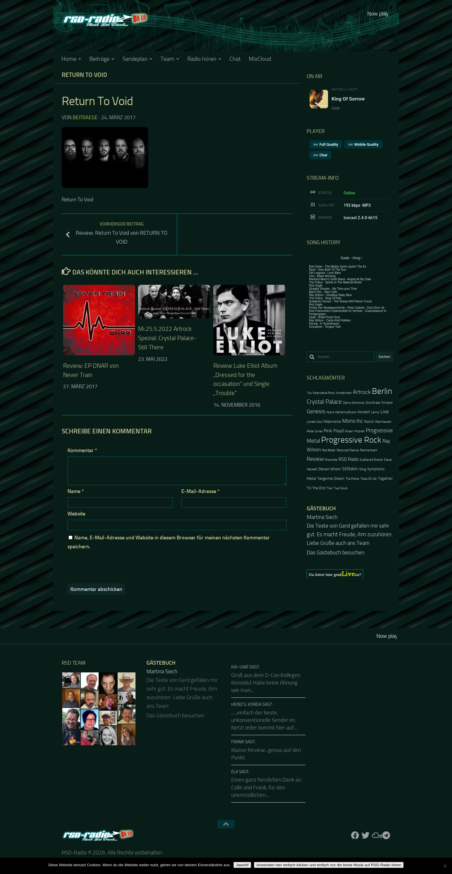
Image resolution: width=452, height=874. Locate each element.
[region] (350, 574)
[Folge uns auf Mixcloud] (376, 835)
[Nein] (445, 866)
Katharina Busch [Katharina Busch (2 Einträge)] (346, 412)
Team (167, 58)
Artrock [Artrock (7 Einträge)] (362, 391)
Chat (235, 58)
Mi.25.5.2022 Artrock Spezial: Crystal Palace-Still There (167, 338)
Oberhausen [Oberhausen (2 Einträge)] (383, 422)
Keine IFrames (269, 30)
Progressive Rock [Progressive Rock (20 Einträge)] (351, 440)
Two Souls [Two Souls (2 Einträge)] (340, 488)
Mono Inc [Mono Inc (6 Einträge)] (352, 421)
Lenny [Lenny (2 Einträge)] (375, 412)
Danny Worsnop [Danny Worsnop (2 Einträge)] (353, 403)
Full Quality (326, 144)
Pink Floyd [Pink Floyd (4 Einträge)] (334, 430)
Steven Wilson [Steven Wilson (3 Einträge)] (329, 469)
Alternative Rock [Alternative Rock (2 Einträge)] (324, 393)
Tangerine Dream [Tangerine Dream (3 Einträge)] (330, 478)
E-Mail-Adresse (200, 491)
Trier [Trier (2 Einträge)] (329, 488)
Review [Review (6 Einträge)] (315, 459)
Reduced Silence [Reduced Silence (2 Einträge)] (348, 450)
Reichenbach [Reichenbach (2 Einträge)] (368, 450)
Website (76, 514)
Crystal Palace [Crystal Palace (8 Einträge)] (324, 401)
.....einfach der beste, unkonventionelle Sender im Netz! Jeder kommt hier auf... (264, 720)
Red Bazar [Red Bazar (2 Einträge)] (329, 450)
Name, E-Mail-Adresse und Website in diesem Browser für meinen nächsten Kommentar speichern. (168, 542)
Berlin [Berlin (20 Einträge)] (382, 391)
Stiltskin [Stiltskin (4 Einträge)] (350, 468)
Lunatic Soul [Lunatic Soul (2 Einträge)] (315, 422)
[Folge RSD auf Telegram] (386, 835)
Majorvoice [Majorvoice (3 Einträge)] (332, 421)
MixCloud (260, 58)
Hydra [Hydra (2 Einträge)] (330, 412)
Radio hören (201, 58)
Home (68, 58)
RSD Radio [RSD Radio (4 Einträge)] (348, 459)
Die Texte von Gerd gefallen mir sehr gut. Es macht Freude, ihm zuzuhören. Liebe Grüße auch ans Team (350, 534)
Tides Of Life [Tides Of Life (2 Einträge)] (368, 479)
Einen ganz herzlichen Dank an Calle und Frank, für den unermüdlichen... (266, 787)
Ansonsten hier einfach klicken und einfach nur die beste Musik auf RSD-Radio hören (328, 865)
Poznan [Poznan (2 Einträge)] (360, 431)
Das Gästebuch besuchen (335, 552)
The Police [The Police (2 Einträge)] (352, 479)
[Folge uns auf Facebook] (355, 835)
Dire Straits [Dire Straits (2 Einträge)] (373, 403)
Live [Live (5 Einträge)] (385, 411)
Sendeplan (135, 58)
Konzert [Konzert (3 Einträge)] (364, 412)
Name (75, 491)
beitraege (85, 117)
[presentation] (106, 566)
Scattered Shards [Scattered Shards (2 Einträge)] (371, 460)
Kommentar (82, 450)
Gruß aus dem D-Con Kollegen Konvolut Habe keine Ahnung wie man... (265, 683)
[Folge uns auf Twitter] (365, 835)
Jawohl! (242, 865)
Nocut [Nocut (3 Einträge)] (369, 421)
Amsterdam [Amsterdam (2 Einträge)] (344, 393)
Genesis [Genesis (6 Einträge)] (316, 411)
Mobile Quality (363, 144)
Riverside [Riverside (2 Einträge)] (331, 460)
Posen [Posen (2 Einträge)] (349, 431)
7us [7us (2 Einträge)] (309, 393)
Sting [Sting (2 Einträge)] (362, 469)
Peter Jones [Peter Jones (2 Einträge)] (315, 431)
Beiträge (99, 58)
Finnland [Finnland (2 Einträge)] (387, 403)
